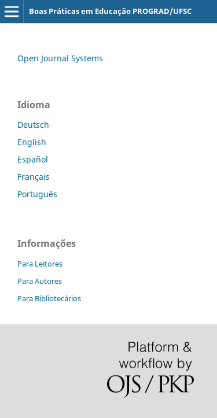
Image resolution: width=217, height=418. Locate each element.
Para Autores (39, 281)
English (31, 141)
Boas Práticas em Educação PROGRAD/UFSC (110, 11)
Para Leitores (39, 263)
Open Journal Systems (60, 58)
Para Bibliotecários (49, 298)
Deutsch (33, 124)
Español (32, 159)
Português (37, 193)
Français (33, 176)
